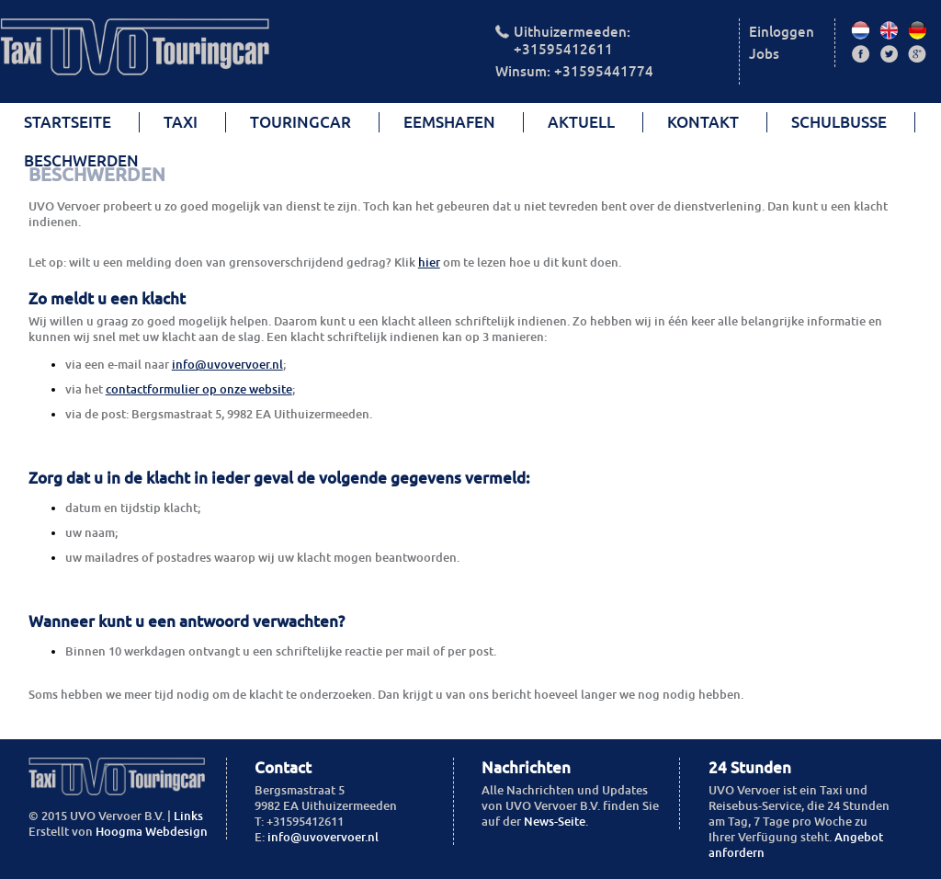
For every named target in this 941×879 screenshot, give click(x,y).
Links (188, 816)
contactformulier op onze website (199, 389)
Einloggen (781, 31)
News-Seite (554, 821)
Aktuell (581, 122)
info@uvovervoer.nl (227, 364)
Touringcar (300, 122)
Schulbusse (839, 122)
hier (429, 262)
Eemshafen (449, 122)
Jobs (764, 54)
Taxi (181, 122)
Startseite (67, 122)
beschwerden (81, 161)
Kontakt (703, 122)
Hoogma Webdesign (152, 831)
